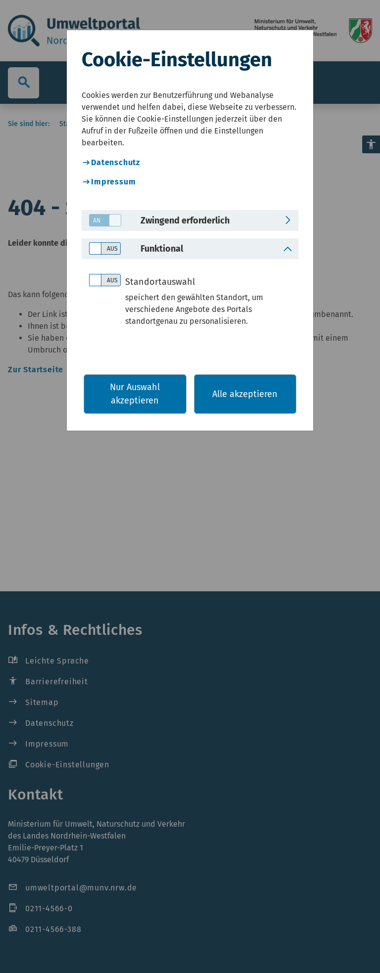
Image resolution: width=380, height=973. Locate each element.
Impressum (113, 181)
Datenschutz (115, 162)
